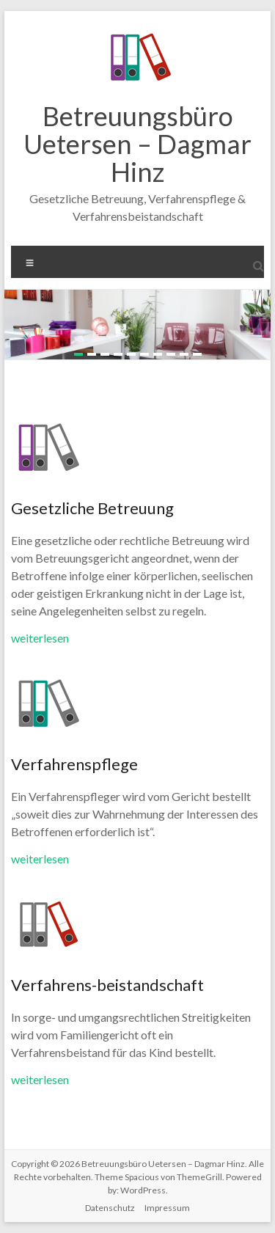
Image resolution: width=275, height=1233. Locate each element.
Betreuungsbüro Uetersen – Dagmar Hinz (137, 144)
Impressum (167, 1207)
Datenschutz (110, 1207)
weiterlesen (40, 638)
